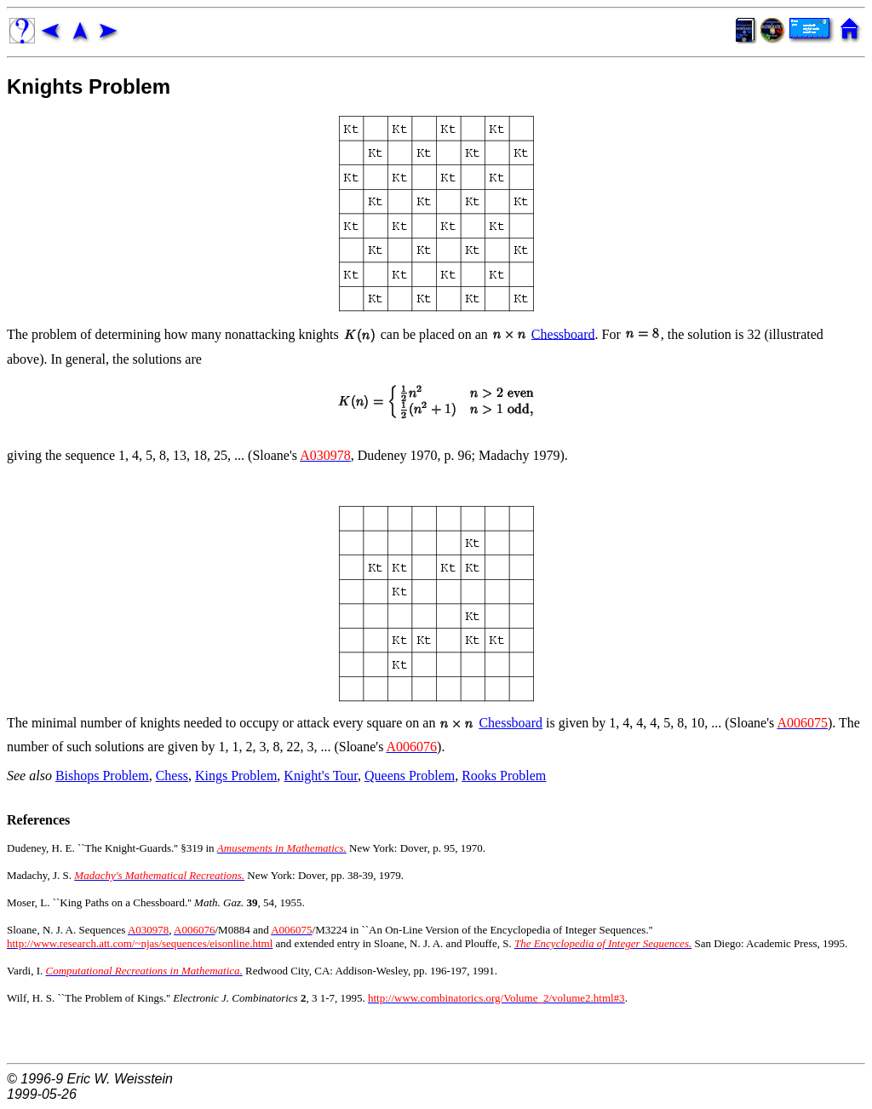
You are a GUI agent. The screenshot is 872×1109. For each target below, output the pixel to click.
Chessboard (563, 333)
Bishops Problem (102, 775)
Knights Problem (88, 86)
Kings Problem (236, 775)
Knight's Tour (321, 775)
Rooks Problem (504, 775)
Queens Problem (409, 775)
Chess (172, 775)
